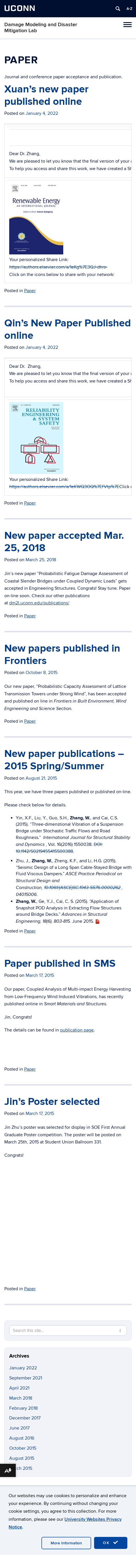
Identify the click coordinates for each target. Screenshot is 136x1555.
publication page (77, 1030)
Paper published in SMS (60, 963)
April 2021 (19, 1388)
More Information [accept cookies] (66, 1543)
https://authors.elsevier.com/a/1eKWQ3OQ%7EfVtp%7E (64, 487)
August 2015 (21, 1458)
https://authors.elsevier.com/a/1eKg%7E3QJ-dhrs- (58, 267)
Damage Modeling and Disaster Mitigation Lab (40, 28)
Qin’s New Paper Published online (67, 329)
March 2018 (20, 1398)
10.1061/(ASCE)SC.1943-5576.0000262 (82, 887)
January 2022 (23, 1368)
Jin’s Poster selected (52, 1101)
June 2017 (19, 1428)
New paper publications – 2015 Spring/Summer (64, 759)
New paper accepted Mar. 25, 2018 (64, 541)
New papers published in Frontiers (62, 654)
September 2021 (25, 1378)
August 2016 (21, 1438)
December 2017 (25, 1418)
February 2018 (23, 1408)
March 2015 (20, 1468)
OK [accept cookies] (110, 1542)
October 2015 (22, 1448)
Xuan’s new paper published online (46, 95)
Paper (30, 291)
